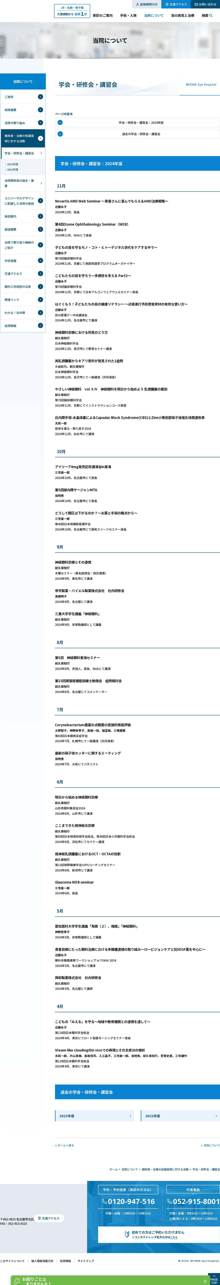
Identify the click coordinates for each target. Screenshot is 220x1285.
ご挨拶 (9, 97)
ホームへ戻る (66, 1152)
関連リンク (12, 299)
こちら (174, 1243)
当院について (23, 81)
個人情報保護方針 (42, 1267)
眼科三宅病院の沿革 (18, 286)
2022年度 (152, 1122)
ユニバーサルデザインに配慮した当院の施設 (19, 201)
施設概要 (10, 229)
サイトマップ (86, 1267)
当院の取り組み (15, 123)
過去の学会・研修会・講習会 (141, 139)
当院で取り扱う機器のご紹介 (19, 245)
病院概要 (10, 110)
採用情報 (10, 325)
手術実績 (10, 260)
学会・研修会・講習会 (19, 153)
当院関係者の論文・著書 (19, 183)
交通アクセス (13, 273)
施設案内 (10, 216)
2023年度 (67, 1122)
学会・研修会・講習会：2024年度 (141, 124)
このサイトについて (12, 1267)
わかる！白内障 (15, 312)
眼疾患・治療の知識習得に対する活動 (19, 138)
